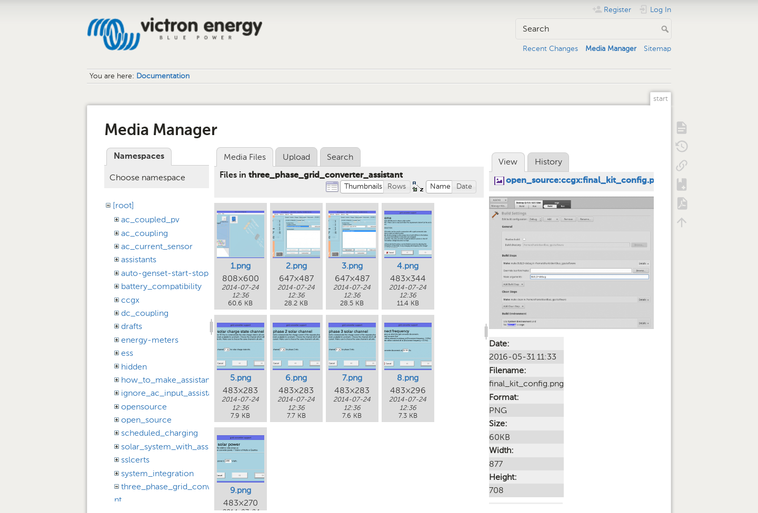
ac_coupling (144, 233)
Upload (296, 157)
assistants (138, 259)
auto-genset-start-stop (164, 273)
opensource (144, 407)
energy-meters (149, 340)
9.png (240, 490)
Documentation (163, 75)
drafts (131, 326)
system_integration (157, 473)
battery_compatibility (161, 286)
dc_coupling (144, 313)
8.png (407, 378)
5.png (240, 378)
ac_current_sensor (157, 246)
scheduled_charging (159, 433)
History (548, 162)
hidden (134, 367)
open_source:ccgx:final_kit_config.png (585, 181)
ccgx (130, 300)
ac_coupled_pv (150, 219)
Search (666, 29)
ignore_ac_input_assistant (170, 393)
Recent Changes (550, 48)
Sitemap (657, 48)
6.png (296, 378)
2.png (296, 266)
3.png (352, 266)
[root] (123, 205)
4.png (407, 266)
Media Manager (610, 48)
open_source (146, 420)
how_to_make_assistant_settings (183, 380)
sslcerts (135, 460)
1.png (241, 266)
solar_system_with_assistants (176, 447)
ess (127, 353)
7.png (352, 378)
